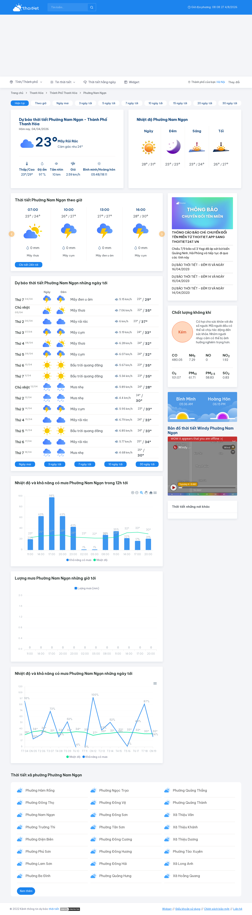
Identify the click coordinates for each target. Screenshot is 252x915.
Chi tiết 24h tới (28, 264)
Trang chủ (17, 92)
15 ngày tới (180, 103)
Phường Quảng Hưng (115, 876)
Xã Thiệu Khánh (185, 827)
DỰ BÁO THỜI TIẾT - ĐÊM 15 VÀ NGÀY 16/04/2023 (198, 267)
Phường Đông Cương (115, 839)
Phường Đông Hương (115, 851)
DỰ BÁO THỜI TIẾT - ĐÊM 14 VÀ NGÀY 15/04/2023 (198, 279)
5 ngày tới (108, 103)
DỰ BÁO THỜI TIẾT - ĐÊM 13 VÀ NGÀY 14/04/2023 (198, 291)
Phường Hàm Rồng (40, 790)
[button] (28, 82)
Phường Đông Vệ (112, 802)
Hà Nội (221, 82)
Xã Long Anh (183, 864)
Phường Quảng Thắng (190, 790)
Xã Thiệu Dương (185, 839)
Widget (167, 908)
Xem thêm (26, 891)
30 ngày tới (229, 103)
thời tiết (54, 908)
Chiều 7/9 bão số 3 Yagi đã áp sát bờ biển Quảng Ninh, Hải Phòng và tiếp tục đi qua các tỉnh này (200, 253)
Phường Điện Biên (39, 839)
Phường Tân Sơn (112, 827)
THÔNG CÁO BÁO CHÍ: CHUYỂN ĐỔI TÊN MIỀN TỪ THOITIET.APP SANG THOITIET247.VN (199, 237)
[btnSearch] (92, 7)
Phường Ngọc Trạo (114, 790)
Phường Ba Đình (38, 876)
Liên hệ (237, 908)
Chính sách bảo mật (216, 908)
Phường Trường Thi (40, 827)
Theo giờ (40, 103)
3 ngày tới (85, 103)
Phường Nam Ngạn (94, 92)
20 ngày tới (204, 103)
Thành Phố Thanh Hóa (63, 92)
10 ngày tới (156, 103)
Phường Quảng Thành (190, 802)
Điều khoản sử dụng (187, 908)
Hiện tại (20, 103)
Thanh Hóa (36, 92)
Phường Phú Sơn (38, 851)
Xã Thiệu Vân (183, 815)
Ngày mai (63, 103)
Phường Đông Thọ (40, 802)
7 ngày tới (132, 103)
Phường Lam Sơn (39, 864)
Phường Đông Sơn (113, 815)
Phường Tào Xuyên (188, 851)
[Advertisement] (126, 45)
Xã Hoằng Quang (186, 876)
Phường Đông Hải (113, 864)
